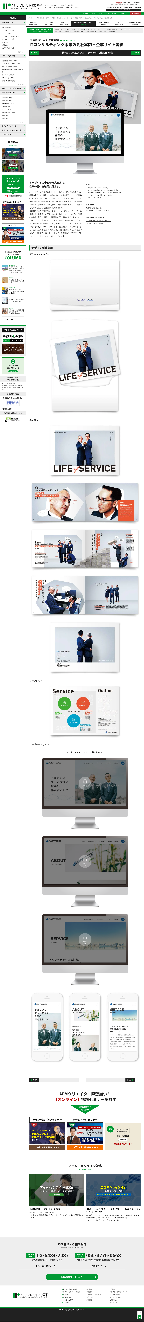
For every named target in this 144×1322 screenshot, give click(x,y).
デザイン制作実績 (8, 56)
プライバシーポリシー (117, 1298)
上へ (140, 1314)
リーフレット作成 (8, 39)
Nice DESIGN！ (79, 31)
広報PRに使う (6, 106)
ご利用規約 (113, 1300)
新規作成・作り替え (8, 112)
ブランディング (7, 109)
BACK (35, 53)
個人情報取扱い (115, 1295)
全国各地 (112, 31)
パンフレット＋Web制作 (10, 36)
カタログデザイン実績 (9, 67)
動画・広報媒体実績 (8, 81)
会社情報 (85, 13)
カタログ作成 (6, 33)
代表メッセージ (91, 1298)
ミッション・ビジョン (103, 13)
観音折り (69, 31)
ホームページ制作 (8, 75)
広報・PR (76, 29)
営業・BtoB (59, 29)
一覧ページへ (20, 52)
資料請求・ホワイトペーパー (119, 1292)
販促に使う (5, 118)
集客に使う (5, 115)
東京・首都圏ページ (45, 1266)
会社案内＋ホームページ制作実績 (12, 71)
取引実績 (92, 13)
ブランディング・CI (98, 29)
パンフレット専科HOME (36, 18)
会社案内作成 (6, 27)
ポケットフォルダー (127, 29)
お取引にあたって (68, 1298)
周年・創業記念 (112, 29)
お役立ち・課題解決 (13, 255)
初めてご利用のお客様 (70, 1289)
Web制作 (5, 42)
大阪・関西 (103, 31)
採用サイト (124, 13)
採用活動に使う (7, 100)
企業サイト (115, 13)
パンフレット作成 (8, 30)
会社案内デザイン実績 (9, 61)
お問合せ (136, 13)
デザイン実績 (50, 18)
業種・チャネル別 (8, 103)
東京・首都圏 (92, 31)
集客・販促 (85, 29)
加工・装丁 (59, 31)
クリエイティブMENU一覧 (11, 130)
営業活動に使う (7, 97)
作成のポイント (7, 22)
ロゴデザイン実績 (8, 78)
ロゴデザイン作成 (8, 48)
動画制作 (5, 45)
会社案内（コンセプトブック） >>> (98, 221)
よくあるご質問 (68, 1300)
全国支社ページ (99, 1266)
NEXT (135, 53)
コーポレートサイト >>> (94, 223)
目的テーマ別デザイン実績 (11, 88)
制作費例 (66, 1295)
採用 (68, 29)
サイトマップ (114, 1303)
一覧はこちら (9, 319)
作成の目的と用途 (8, 93)
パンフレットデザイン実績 (11, 64)
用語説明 (66, 1303)
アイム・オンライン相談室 (71, 1292)
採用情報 (89, 1300)
